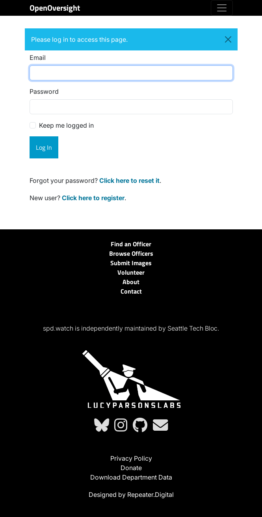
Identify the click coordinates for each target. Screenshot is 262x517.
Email (38, 57)
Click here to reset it (129, 180)
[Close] (228, 39)
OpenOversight (55, 8)
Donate (131, 468)
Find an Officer (131, 244)
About (131, 281)
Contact (131, 291)
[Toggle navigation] (222, 8)
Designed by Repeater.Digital (131, 494)
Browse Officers (131, 253)
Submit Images (131, 263)
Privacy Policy (131, 458)
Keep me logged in (66, 125)
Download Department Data (131, 477)
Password (44, 91)
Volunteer (131, 272)
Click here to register (93, 198)
